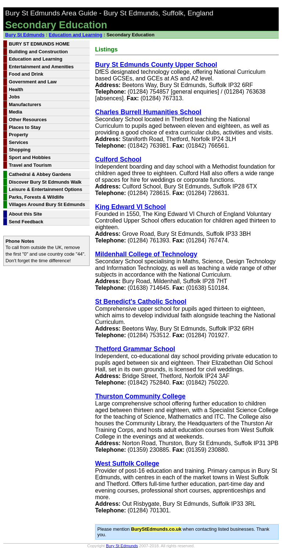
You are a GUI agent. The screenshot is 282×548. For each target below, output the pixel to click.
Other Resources (28, 119)
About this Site (25, 214)
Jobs (14, 97)
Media (15, 112)
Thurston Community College (140, 396)
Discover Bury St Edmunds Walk (45, 182)
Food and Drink (26, 74)
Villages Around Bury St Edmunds (47, 204)
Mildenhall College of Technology (146, 254)
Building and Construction (38, 51)
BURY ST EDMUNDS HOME (39, 44)
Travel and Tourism (30, 165)
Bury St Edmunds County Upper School (156, 64)
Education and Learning (75, 34)
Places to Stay (25, 127)
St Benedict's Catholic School (141, 301)
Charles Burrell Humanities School (148, 112)
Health (16, 89)
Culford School (118, 159)
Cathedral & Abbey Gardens (40, 174)
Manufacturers (25, 104)
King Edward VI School (130, 206)
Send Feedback (26, 221)
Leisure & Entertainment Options (45, 189)
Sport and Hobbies (30, 157)
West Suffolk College (127, 463)
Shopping (19, 149)
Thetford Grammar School (135, 349)
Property (18, 134)
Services (18, 142)
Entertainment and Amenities (41, 66)
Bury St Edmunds (24, 34)
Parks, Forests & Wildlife (36, 197)
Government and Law (33, 81)
